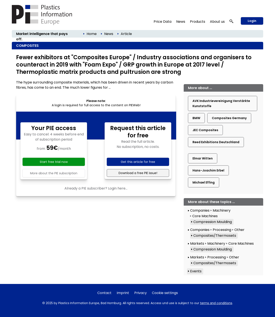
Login (252, 21)
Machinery (222, 210)
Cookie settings (165, 292)
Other (239, 229)
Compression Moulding (212, 221)
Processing (222, 229)
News (180, 21)
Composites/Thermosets (214, 235)
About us (217, 21)
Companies (199, 210)
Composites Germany (229, 118)
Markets (197, 243)
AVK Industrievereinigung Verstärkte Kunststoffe (221, 103)
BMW (196, 118)
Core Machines (205, 216)
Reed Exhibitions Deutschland (215, 142)
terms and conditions (216, 303)
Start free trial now (54, 162)
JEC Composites (205, 130)
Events (196, 271)
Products (197, 21)
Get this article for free (138, 162)
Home (92, 33)
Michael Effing (203, 182)
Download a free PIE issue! (138, 173)
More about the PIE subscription (53, 173)
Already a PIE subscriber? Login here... (95, 188)
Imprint (123, 292)
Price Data (162, 21)
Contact (104, 292)
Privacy (140, 292)
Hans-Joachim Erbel (208, 170)
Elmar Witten (202, 158)
